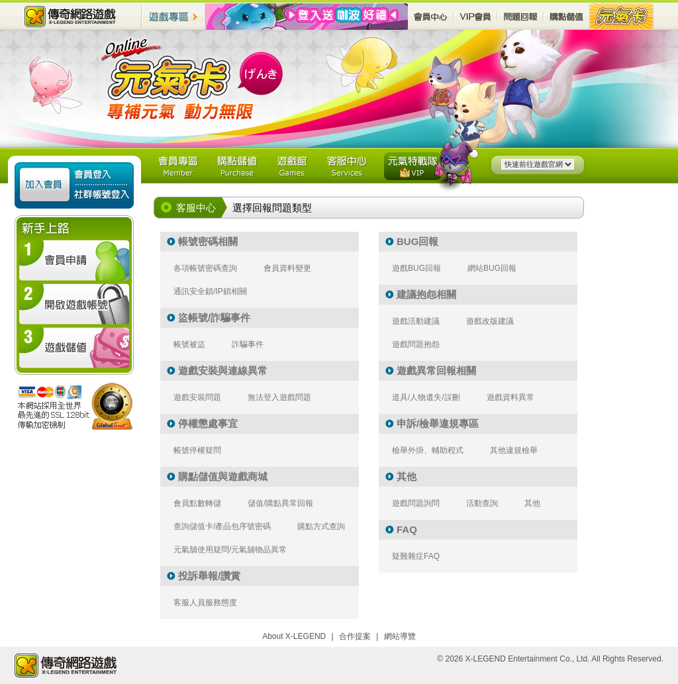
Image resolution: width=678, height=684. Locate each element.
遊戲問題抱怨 (416, 344)
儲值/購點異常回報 (280, 503)
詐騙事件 (248, 344)
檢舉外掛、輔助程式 (427, 450)
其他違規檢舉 (514, 450)
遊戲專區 (173, 16)
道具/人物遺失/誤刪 (426, 397)
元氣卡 (622, 16)
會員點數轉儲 (197, 503)
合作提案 (355, 636)
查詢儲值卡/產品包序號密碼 (222, 526)
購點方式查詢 (321, 526)
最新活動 (306, 16)
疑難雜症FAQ (416, 556)
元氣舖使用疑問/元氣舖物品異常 (230, 549)
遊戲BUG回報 (416, 268)
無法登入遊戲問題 (279, 397)
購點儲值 (567, 16)
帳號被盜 (189, 344)
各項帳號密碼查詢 (205, 268)
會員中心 (431, 16)
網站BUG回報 (491, 268)
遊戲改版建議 (490, 321)
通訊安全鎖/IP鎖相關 (210, 291)
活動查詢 (482, 503)
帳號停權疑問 (197, 450)
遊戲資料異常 (510, 397)
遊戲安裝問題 (197, 397)
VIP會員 (475, 16)
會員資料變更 (287, 268)
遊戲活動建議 (416, 321)
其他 (532, 503)
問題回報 (520, 16)
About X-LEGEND (294, 636)
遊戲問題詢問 (416, 503)
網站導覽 (400, 636)
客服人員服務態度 (205, 602)
